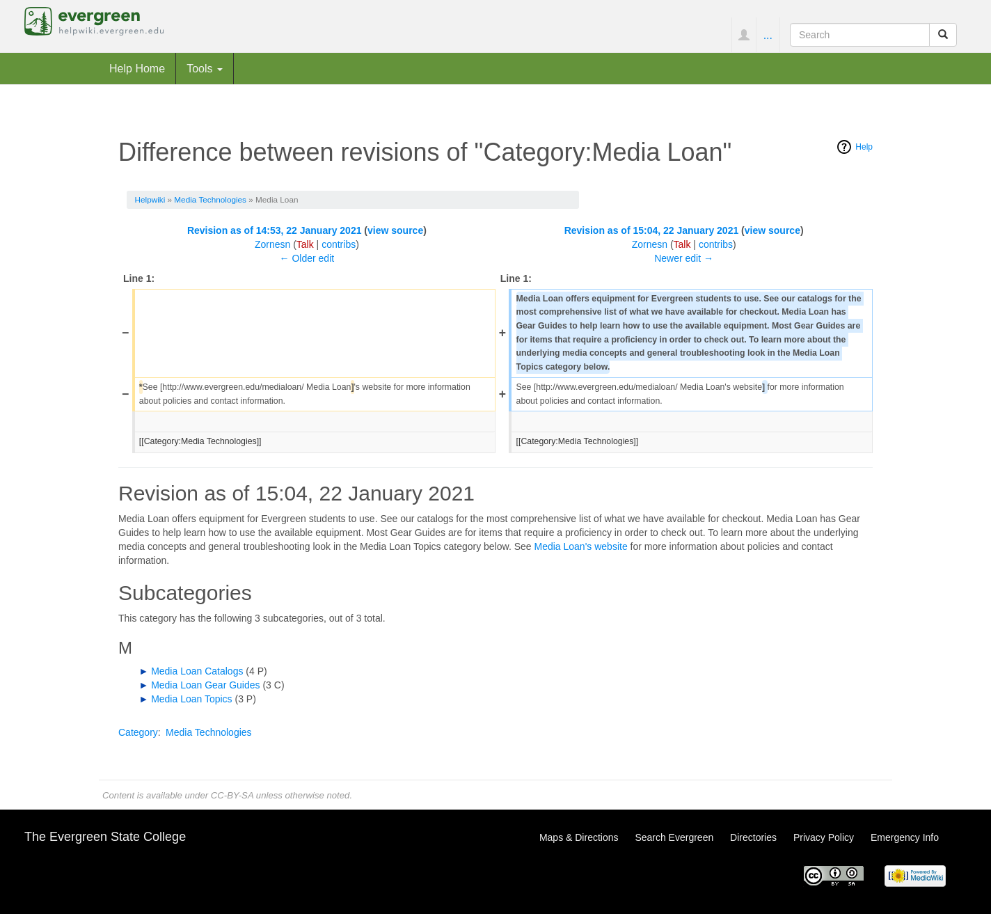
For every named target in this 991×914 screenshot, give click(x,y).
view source (395, 230)
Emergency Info (905, 837)
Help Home (137, 68)
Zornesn (272, 244)
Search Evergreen (674, 837)
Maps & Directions (579, 837)
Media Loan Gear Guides (205, 685)
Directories (753, 837)
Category (138, 732)
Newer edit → (683, 258)
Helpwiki (150, 199)
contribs (339, 244)
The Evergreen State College (105, 837)
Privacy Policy (823, 837)
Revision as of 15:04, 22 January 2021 (651, 230)
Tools (205, 68)
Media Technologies (210, 199)
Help (864, 147)
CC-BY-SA (232, 795)
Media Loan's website (580, 546)
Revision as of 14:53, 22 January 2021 (274, 230)
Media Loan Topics (191, 698)
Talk (305, 244)
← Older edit (307, 258)
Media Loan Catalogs (197, 671)
